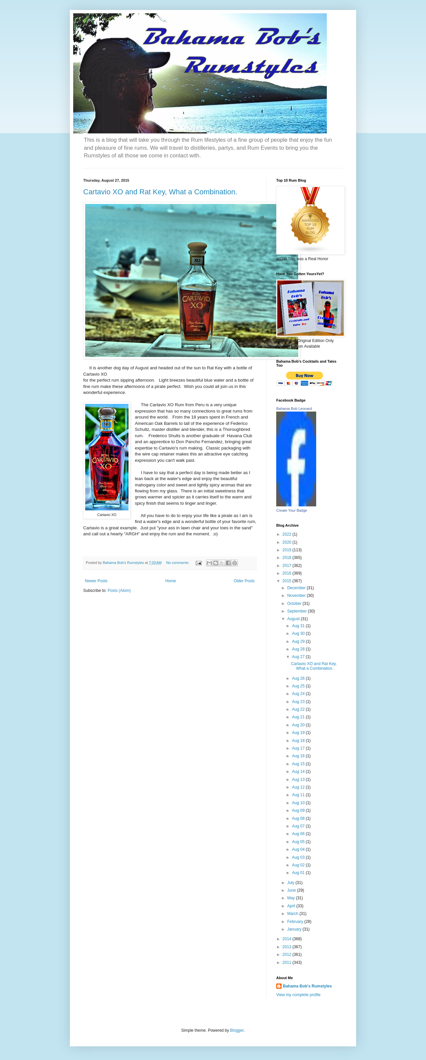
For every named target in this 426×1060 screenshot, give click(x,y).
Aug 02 (299, 865)
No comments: (178, 563)
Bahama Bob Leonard (294, 409)
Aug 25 (299, 686)
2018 (288, 557)
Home (170, 581)
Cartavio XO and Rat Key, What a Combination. (160, 192)
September (297, 611)
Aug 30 (299, 633)
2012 (288, 954)
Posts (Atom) (118, 590)
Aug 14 (299, 771)
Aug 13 (299, 779)
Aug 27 (299, 656)
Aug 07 (299, 826)
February (295, 921)
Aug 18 (299, 740)
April (291, 906)
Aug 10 (299, 802)
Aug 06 (299, 833)
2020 (288, 542)
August (294, 619)
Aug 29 (299, 641)
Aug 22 (299, 709)
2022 (288, 534)
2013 (288, 947)
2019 (288, 550)
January (295, 929)
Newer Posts (96, 581)
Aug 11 (299, 795)
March (293, 913)
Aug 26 (299, 678)
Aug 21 (299, 717)
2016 (288, 573)
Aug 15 (299, 764)
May (291, 898)
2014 (288, 939)
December (297, 588)
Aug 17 (299, 748)
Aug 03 (299, 857)
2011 (288, 962)
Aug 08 (299, 818)
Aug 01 (299, 872)
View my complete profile (298, 994)
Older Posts (244, 581)
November (297, 595)
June (292, 890)
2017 (288, 565)
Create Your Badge (291, 510)
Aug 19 (299, 732)
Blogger (237, 1030)
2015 (288, 581)
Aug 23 (299, 701)
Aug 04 (299, 849)
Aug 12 (299, 787)
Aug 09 (299, 810)
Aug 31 (299, 625)
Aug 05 (299, 841)
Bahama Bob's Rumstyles (307, 986)
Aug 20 (299, 725)
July (291, 882)
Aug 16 (299, 756)
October (295, 603)
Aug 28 (299, 649)
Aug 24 (299, 693)
